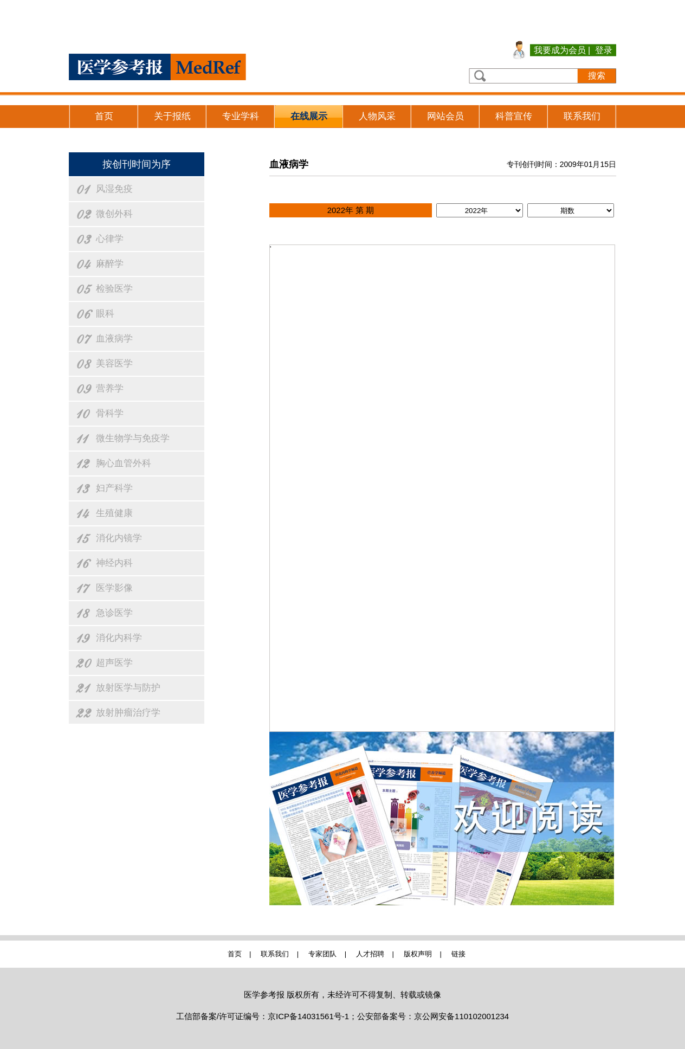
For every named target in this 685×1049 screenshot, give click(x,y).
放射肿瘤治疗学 (128, 712)
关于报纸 (172, 116)
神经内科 (114, 563)
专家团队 (322, 954)
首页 (104, 116)
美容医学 (114, 363)
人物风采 (377, 116)
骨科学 (110, 413)
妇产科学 (114, 488)
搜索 (596, 75)
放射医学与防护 (128, 688)
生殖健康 (114, 513)
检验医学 (114, 289)
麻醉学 (110, 264)
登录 (603, 50)
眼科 (105, 313)
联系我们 (582, 116)
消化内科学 (119, 638)
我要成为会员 (560, 50)
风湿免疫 (114, 189)
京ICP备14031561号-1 (308, 1016)
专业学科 (240, 116)
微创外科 (114, 214)
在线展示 (308, 116)
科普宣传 (513, 116)
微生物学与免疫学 (133, 438)
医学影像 (114, 588)
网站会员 (445, 116)
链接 (458, 954)
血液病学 (114, 338)
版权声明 (418, 954)
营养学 (110, 388)
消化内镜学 (119, 538)
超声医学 (114, 663)
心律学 (110, 239)
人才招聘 (370, 954)
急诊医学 (114, 613)
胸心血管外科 (123, 463)
